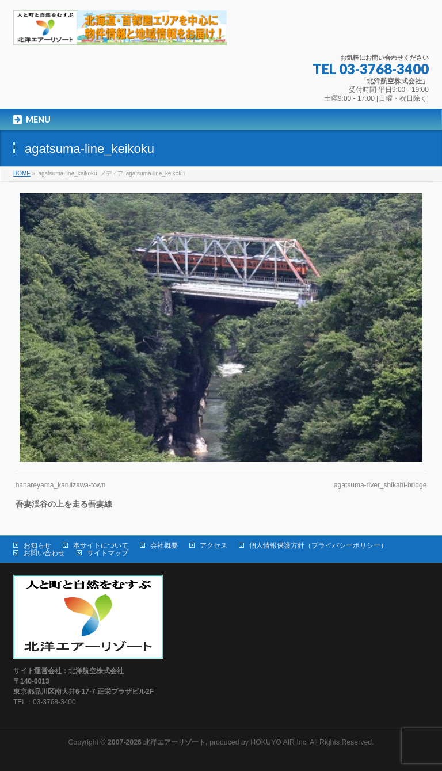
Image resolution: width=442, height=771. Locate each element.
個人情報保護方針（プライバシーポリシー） (318, 545)
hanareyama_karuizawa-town (61, 485)
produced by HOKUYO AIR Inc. (208, 742)
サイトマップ (107, 553)
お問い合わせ (44, 553)
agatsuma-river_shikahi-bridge (380, 485)
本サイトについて (100, 545)
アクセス (213, 545)
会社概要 (164, 545)
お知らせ (37, 545)
